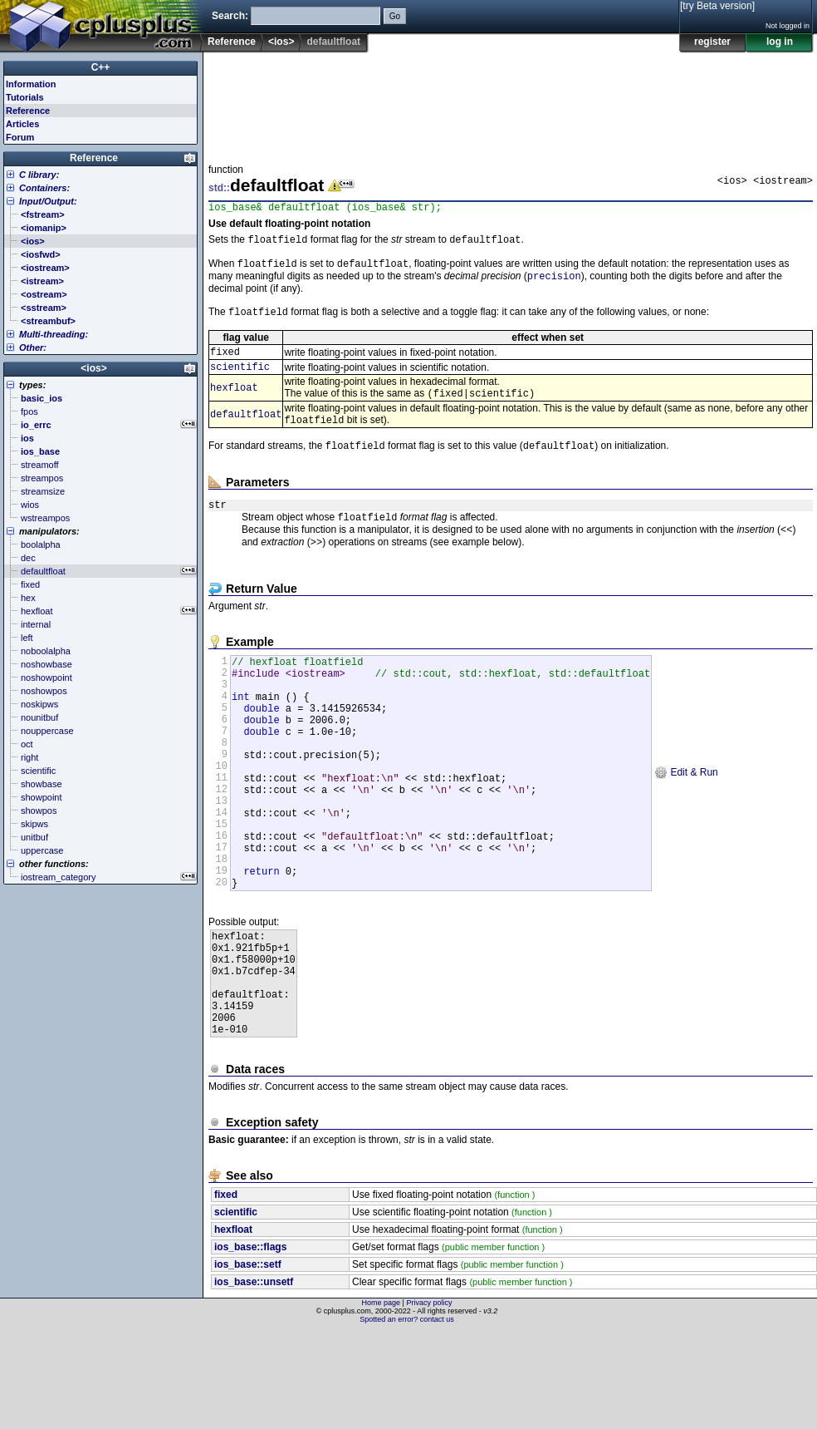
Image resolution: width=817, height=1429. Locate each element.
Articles (22, 124)
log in (779, 41)
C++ (100, 67)
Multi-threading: (53, 334)
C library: (39, 175)
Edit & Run (686, 822)
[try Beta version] (717, 6)
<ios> (281, 41)
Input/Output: (48, 201)
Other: (32, 347)
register (712, 41)
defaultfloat (245, 429)
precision (554, 283)
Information (31, 84)
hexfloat (234, 401)
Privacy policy (429, 1400)
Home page (381, 1400)
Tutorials (25, 97)
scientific (240, 379)
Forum (20, 137)
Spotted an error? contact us (407, 1416)
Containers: (44, 188)
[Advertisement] (259, 103)
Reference (232, 41)
